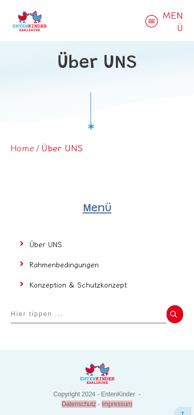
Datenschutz (79, 391)
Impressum (117, 391)
